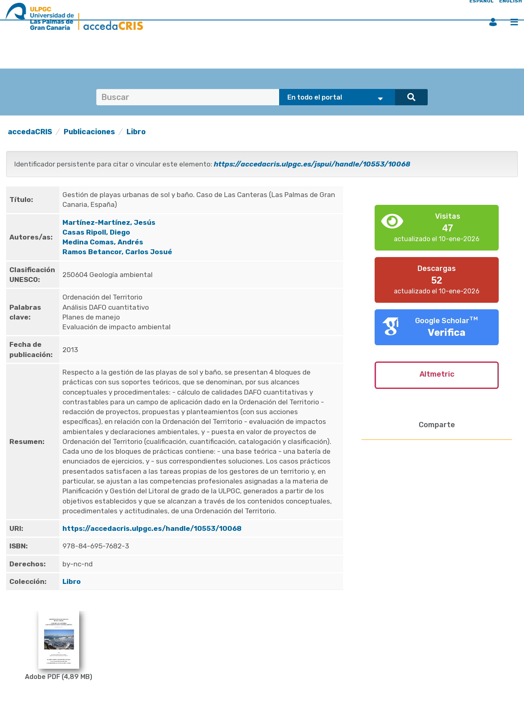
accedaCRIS (30, 131)
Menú (514, 22)
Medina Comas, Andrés (102, 242)
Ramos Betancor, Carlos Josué (117, 252)
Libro (136, 131)
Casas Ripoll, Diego (96, 232)
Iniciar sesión (493, 22)
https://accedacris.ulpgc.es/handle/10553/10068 (152, 528)
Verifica (447, 332)
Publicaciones (89, 131)
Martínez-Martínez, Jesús (108, 222)
